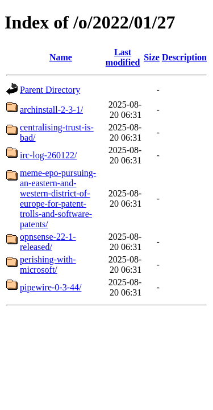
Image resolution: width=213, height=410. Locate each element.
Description (184, 57)
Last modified (123, 57)
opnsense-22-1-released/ (48, 242)
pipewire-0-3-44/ (50, 287)
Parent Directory (50, 90)
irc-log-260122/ (48, 155)
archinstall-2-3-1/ (51, 109)
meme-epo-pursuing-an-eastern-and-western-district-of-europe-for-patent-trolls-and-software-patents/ (58, 198)
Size (152, 57)
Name (60, 57)
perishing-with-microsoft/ (48, 264)
